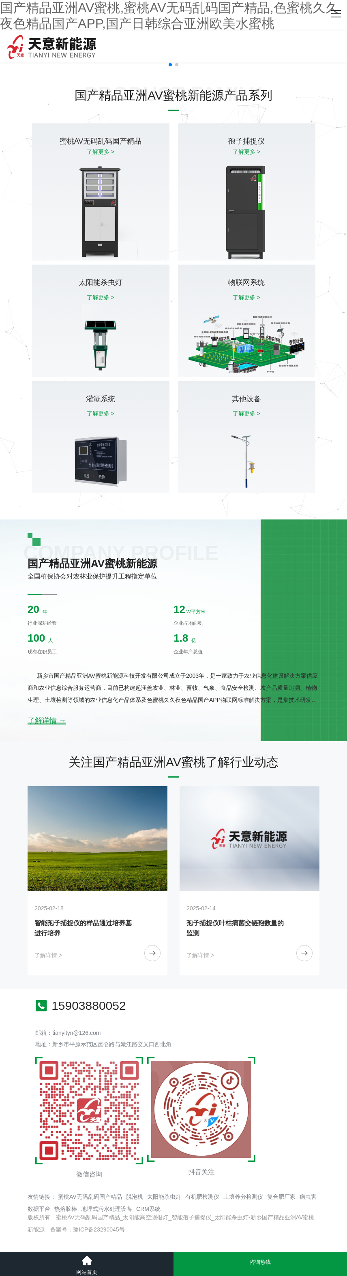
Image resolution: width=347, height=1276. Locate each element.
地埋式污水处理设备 (106, 1209)
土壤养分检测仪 (243, 1196)
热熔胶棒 (65, 1209)
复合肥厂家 (281, 1196)
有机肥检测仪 (202, 1196)
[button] (170, 64)
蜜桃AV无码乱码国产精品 (90, 1196)
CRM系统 (148, 1209)
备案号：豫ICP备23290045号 (87, 1229)
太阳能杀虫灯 (164, 1196)
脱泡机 (134, 1196)
